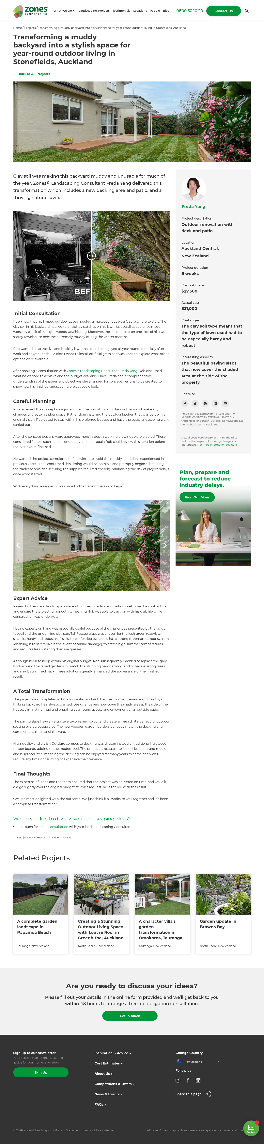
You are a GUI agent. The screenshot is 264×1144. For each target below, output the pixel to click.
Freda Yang (193, 206)
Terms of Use (92, 1130)
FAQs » (100, 1104)
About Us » (104, 1074)
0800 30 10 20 (189, 10)
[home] (30, 11)
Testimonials (121, 10)
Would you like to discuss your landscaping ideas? (72, 819)
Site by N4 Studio (25, 1136)
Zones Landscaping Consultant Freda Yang (102, 371)
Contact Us (223, 11)
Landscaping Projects (94, 10)
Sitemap (109, 1130)
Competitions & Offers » (114, 1084)
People (155, 10)
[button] (64, 11)
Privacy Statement (68, 1130)
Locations (140, 10)
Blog (166, 10)
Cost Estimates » (109, 1063)
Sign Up (40, 1072)
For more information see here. (218, 444)
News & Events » (108, 1094)
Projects (30, 28)
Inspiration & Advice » (113, 1053)
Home (17, 28)
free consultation (54, 827)
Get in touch (130, 1016)
